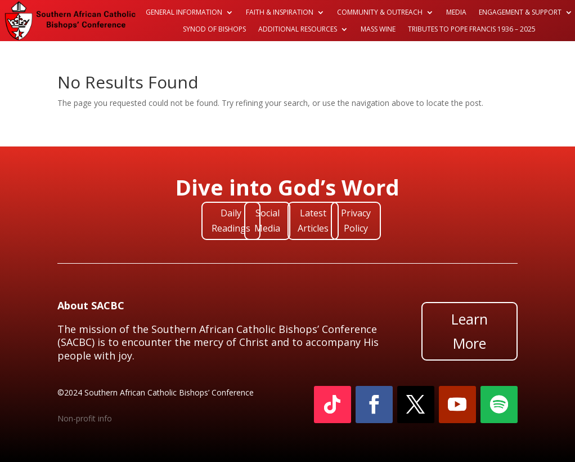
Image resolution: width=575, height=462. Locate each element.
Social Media (267, 220)
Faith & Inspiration (279, 12)
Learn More (469, 331)
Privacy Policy (356, 220)
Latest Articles (313, 220)
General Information (184, 12)
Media (456, 12)
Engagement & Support (520, 12)
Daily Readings (231, 220)
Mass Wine (378, 29)
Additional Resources (297, 29)
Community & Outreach (380, 12)
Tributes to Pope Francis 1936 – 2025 (472, 29)
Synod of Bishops (214, 29)
